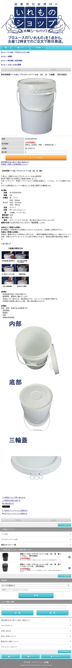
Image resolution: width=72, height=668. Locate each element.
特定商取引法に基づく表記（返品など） (16, 620)
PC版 (46, 662)
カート (20, 47)
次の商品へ (53, 69)
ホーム (3, 52)
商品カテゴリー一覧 (8, 545)
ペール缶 (10, 52)
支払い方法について (8, 636)
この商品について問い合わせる (13, 497)
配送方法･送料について (9, 641)
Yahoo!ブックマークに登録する (16, 510)
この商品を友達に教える (11, 500)
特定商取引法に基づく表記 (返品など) (15, 162)
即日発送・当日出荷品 (15, 60)
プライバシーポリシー (9, 647)
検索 (38, 47)
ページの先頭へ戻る (64, 525)
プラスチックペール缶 (22, 52)
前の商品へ (18, 69)
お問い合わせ (6, 631)
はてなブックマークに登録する (15, 513)
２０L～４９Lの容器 (14, 64)
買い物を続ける (8, 503)
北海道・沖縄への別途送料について (14, 164)
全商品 (10, 56)
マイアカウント (7, 625)
